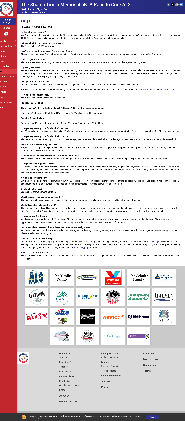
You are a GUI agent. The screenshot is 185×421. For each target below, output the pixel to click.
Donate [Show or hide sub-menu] (5, 61)
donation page (157, 244)
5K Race (67, 360)
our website (153, 90)
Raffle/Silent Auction (113, 360)
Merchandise (8, 66)
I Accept (152, 417)
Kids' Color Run (70, 365)
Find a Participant (10, 76)
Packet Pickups (70, 379)
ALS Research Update (73, 388)
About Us (6, 86)
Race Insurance (9, 102)
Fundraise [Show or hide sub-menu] (6, 56)
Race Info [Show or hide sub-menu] (6, 41)
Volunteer (6, 51)
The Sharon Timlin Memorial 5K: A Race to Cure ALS (81, 4)
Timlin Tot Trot (69, 370)
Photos (5, 107)
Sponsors (6, 92)
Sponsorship (8, 81)
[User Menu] (11, 34)
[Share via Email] (177, 4)
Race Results (69, 374)
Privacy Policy (51, 418)
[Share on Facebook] (168, 4)
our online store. (171, 90)
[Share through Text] (181, 4)
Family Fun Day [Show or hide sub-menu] (9, 46)
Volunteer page (72, 225)
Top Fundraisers (111, 374)
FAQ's (4, 71)
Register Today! (11, 21)
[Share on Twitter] (173, 4)
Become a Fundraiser (113, 369)
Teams (5, 97)
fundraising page (101, 250)
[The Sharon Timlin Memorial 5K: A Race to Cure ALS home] (11, 9)
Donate (11, 27)
